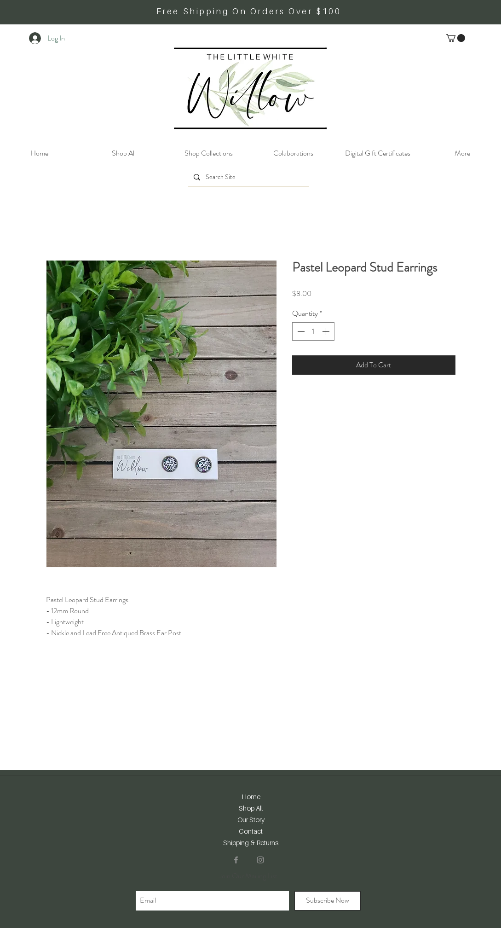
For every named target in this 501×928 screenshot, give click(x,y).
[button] (455, 38)
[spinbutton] (313, 331)
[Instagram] (260, 859)
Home (251, 796)
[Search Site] (248, 177)
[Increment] (326, 331)
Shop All (251, 808)
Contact (251, 831)
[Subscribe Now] (327, 901)
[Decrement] (300, 331)
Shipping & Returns (250, 842)
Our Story (251, 819)
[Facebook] (236, 859)
